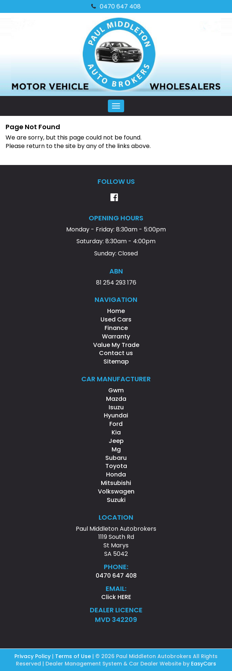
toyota (116, 466)
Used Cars (116, 319)
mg (116, 449)
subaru (116, 458)
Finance (116, 328)
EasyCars (203, 663)
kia (116, 432)
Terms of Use (73, 656)
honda (116, 474)
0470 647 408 (116, 6)
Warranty (116, 336)
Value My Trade (116, 345)
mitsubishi (116, 483)
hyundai (116, 415)
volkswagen (116, 491)
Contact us (116, 353)
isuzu (116, 407)
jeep (116, 441)
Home (116, 311)
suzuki (116, 500)
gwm (116, 390)
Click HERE (116, 597)
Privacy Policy (33, 656)
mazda (116, 399)
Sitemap (116, 361)
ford (116, 424)
